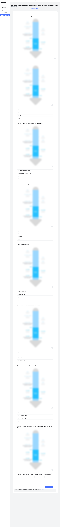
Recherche (4, 10)
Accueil (3, 4)
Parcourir (3, 7)
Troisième (16, 0)
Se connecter (4, 12)
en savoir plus (42, 489)
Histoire (20, 0)
